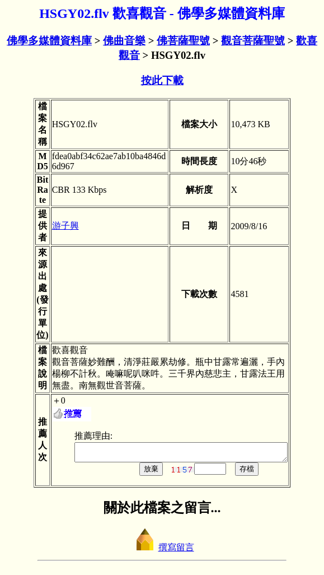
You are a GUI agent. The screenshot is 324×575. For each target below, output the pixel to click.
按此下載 (162, 80)
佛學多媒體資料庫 (49, 41)
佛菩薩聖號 (183, 41)
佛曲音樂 (124, 41)
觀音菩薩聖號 (253, 41)
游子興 (52, 225)
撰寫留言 (162, 550)
